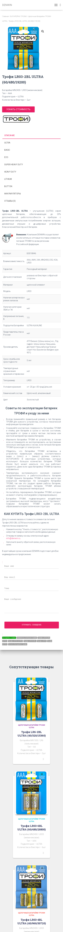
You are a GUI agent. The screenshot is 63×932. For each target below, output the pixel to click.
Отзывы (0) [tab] (10, 201)
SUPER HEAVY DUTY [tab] (13, 164)
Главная (5, 16)
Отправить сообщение (32, 625)
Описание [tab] (9, 135)
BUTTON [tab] (8, 186)
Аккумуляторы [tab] (12, 193)
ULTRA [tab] (7, 143)
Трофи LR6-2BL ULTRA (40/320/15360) (31, 733)
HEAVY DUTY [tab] (10, 172)
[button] (42, 31)
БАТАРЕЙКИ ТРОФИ (18, 16)
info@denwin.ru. (13, 538)
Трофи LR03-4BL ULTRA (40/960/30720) (31, 921)
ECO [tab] (6, 157)
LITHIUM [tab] (8, 179)
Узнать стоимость (18, 109)
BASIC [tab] (7, 150)
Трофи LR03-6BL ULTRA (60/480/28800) (31, 827)
